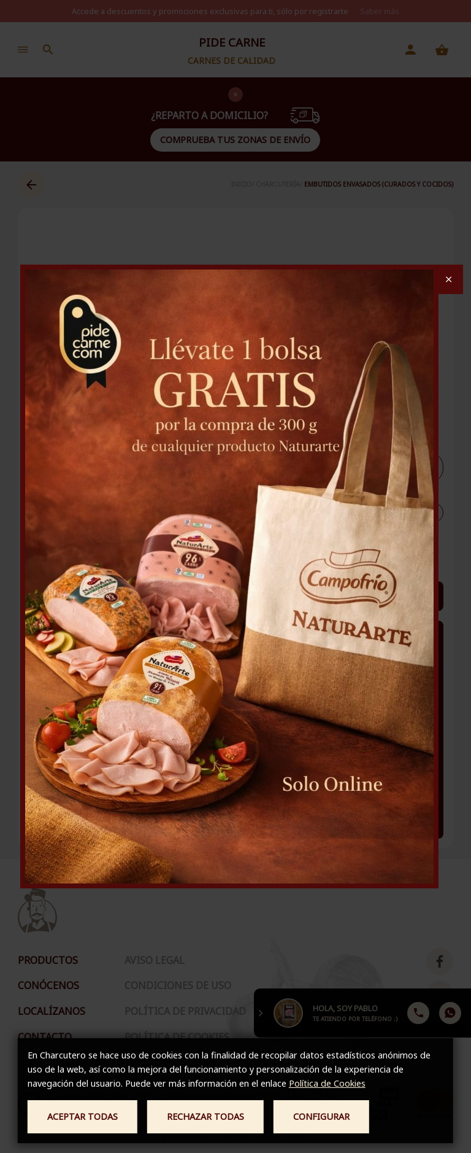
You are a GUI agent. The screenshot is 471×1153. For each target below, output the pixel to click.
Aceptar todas (82, 1116)
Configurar (321, 1116)
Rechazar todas (205, 1116)
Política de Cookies (327, 1083)
